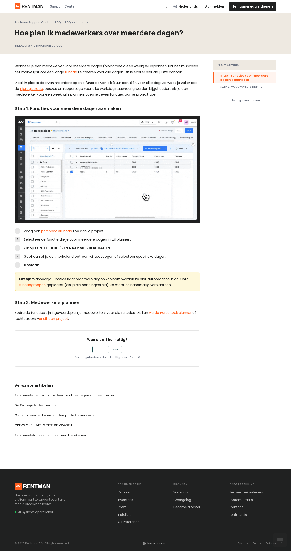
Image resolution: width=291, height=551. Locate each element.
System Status (241, 500)
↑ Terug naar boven (244, 100)
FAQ (58, 22)
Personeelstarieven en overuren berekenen (50, 435)
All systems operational (35, 512)
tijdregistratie (31, 88)
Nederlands (185, 6)
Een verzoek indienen (246, 492)
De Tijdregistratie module (35, 405)
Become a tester (186, 507)
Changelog (182, 500)
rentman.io (238, 514)
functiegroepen (32, 284)
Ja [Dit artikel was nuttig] (99, 349)
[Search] (165, 6)
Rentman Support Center (33, 22)
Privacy (243, 543)
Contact (236, 507)
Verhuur (124, 492)
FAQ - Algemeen (77, 22)
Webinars (180, 492)
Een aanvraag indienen (252, 6)
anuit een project (53, 318)
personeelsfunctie (56, 231)
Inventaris (125, 500)
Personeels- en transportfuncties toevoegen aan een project (66, 395)
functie (71, 72)
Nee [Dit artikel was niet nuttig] (115, 349)
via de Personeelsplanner (170, 312)
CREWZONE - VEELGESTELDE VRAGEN (43, 425)
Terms (257, 543)
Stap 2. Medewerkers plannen (242, 86)
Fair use (271, 543)
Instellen (124, 514)
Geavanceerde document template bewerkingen (55, 415)
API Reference (129, 522)
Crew (122, 507)
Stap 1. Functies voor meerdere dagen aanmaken (244, 77)
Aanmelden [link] (214, 6)
